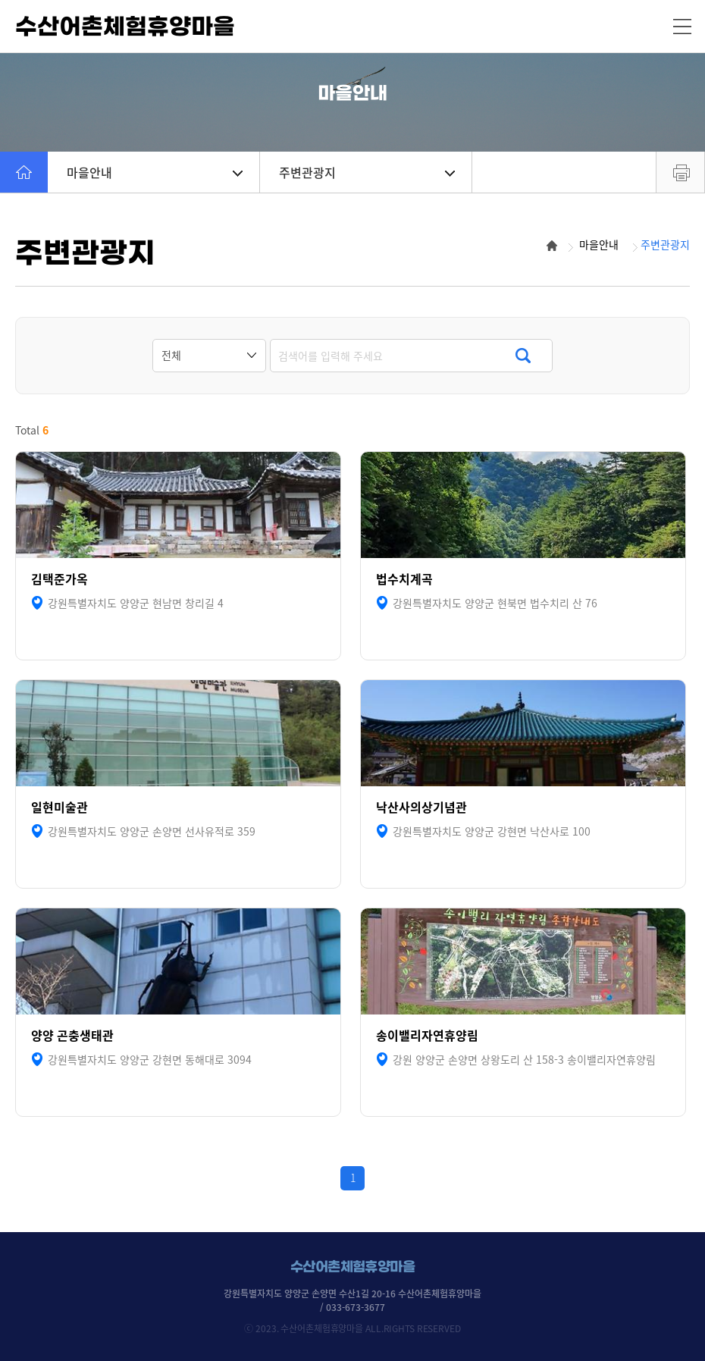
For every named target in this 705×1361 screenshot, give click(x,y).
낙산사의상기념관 (421, 807)
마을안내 (155, 172)
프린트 (680, 172)
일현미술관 (59, 807)
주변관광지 (367, 172)
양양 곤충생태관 (72, 1035)
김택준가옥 (59, 579)
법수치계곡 (404, 579)
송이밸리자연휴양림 (427, 1035)
